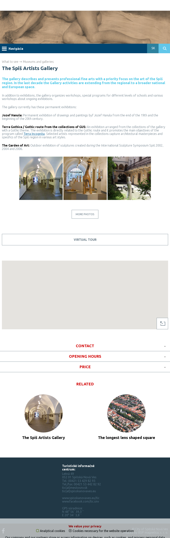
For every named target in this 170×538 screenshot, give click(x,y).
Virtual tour (85, 239)
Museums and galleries (38, 61)
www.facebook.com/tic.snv (80, 501)
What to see (10, 61)
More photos (85, 214)
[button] (85, 291)
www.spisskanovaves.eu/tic (81, 498)
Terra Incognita (34, 133)
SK (153, 48)
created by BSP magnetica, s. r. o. (145, 532)
